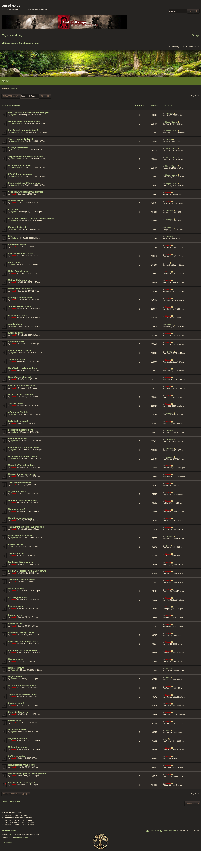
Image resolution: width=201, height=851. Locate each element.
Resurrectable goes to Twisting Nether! (27, 773)
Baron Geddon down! (18, 712)
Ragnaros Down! (16, 668)
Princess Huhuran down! (20, 535)
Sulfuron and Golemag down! (22, 694)
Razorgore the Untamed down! (23, 650)
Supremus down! (16, 359)
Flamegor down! (16, 606)
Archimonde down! (17, 315)
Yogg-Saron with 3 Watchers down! (25, 156)
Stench (13, 194)
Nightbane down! (16, 509)
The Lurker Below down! (20, 483)
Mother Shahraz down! (19, 280)
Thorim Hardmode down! (20, 139)
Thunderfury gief (16, 553)
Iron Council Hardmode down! (23, 130)
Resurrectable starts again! (21, 782)
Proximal (168, 140)
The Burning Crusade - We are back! (26, 527)
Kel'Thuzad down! (17, 245)
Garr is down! (15, 721)
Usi (166, 739)
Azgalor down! (15, 324)
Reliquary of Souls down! (20, 289)
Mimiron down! (15, 200)
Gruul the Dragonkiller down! (22, 500)
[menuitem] (18, 35)
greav (13, 264)
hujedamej (15, 88)
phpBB (12, 834)
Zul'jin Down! (14, 262)
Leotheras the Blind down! (21, 430)
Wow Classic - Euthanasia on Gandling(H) (28, 112)
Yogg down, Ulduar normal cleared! (25, 192)
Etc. (10, 236)
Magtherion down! (17, 491)
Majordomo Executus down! (22, 685)
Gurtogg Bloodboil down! (20, 297)
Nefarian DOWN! (16, 588)
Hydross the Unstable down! (22, 474)
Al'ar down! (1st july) (18, 412)
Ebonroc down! (15, 615)
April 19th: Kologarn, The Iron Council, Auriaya (31, 218)
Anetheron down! (16, 341)
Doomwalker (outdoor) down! (22, 456)
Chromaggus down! (18, 597)
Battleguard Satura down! (20, 562)
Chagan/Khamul (17, 123)
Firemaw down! (15, 624)
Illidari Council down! (18, 271)
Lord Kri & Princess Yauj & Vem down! (27, 571)
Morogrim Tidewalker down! (22, 465)
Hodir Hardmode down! (19, 165)
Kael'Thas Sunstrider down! (21, 386)
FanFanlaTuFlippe (21, 837)
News (5, 81)
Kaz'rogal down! (16, 333)
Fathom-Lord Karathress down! (23, 447)
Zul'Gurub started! (17, 756)
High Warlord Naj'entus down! (23, 368)
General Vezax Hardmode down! (24, 121)
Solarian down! (15, 403)
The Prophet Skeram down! (21, 580)
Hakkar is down (15, 659)
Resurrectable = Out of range (22, 765)
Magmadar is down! (17, 738)
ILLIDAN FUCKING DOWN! (21, 253)
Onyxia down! (15, 676)
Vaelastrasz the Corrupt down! (23, 641)
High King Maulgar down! (20, 518)
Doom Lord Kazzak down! (20, 394)
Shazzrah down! (16, 703)
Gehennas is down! (17, 729)
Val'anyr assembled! (18, 148)
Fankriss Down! (16, 544)
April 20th (13, 209)
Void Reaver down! (17, 438)
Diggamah (14, 670)
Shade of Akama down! (19, 350)
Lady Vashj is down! (18, 421)
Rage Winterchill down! (19, 377)
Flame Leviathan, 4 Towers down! (24, 183)
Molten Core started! (18, 747)
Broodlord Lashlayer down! (21, 632)
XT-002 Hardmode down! (20, 174)
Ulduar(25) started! (17, 227)
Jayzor (13, 546)
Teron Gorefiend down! (19, 306)
